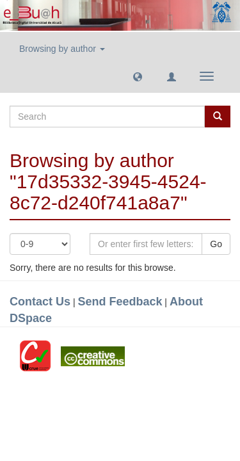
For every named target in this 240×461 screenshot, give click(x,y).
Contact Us (40, 301)
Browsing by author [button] (62, 49)
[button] (137, 76)
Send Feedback (119, 301)
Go (216, 244)
